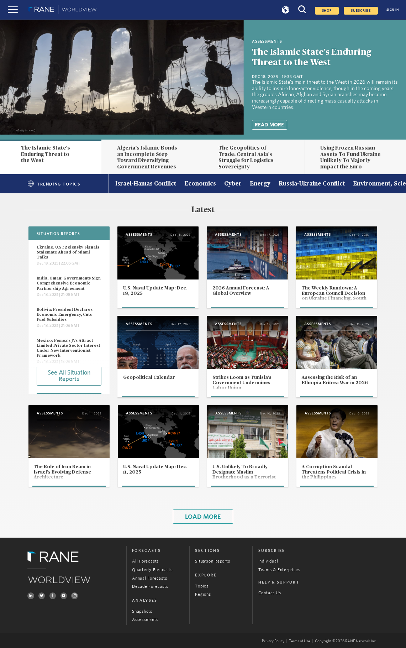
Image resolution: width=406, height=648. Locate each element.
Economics (200, 184)
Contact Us (269, 593)
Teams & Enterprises (279, 570)
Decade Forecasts (150, 586)
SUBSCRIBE (360, 10)
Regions (203, 594)
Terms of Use (299, 641)
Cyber (233, 184)
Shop (327, 10)
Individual (268, 561)
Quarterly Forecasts (152, 570)
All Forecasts (145, 561)
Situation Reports (212, 561)
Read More (269, 124)
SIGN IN (392, 9)
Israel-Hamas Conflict (145, 184)
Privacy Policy (273, 641)
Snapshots (142, 611)
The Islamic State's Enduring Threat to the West (45, 154)
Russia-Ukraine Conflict (312, 184)
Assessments (145, 619)
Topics (202, 586)
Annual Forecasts (149, 578)
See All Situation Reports (69, 376)
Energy (260, 184)
